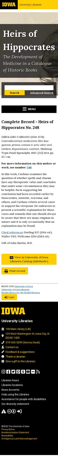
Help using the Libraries (15, 394)
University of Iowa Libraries (15, 289)
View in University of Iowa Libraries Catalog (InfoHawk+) (29, 259)
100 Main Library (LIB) (18, 329)
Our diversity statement (15, 403)
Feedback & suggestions (20, 351)
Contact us (12, 347)
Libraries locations (12, 385)
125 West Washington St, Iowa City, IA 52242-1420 (27, 335)
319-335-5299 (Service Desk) (23, 342)
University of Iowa (23, 286)
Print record (17, 271)
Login (11, 297)
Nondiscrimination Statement (15, 432)
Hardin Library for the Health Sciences (20, 292)
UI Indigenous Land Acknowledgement (19, 438)
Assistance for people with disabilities (23, 399)
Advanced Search (42, 92)
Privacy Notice (8, 429)
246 (29, 167)
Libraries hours (10, 380)
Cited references (12, 232)
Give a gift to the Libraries (20, 361)
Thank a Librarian (15, 356)
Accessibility (7, 435)
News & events (10, 389)
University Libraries (30, 4)
